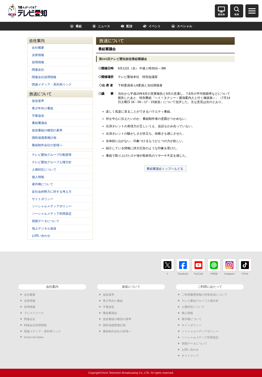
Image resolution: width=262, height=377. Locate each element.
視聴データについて (45, 221)
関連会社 (38, 69)
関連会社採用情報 (44, 77)
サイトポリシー (42, 199)
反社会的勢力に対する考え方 (52, 191)
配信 (126, 26)
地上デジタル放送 (44, 228)
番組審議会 (39, 123)
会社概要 (38, 47)
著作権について (42, 184)
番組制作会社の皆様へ (47, 145)
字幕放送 (38, 115)
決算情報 (38, 55)
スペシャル (181, 26)
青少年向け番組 (42, 108)
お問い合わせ (41, 235)
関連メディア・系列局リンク (52, 84)
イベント (152, 26)
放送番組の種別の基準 (47, 130)
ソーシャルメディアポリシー (52, 206)
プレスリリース (34, 313)
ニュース (101, 26)
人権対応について (44, 169)
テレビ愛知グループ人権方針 (52, 162)
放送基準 (38, 101)
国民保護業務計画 (44, 137)
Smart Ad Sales (34, 337)
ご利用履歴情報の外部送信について (204, 294)
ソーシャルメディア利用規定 (52, 213)
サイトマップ (190, 355)
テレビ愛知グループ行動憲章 (52, 154)
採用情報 (38, 62)
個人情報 (38, 177)
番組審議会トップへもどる (165, 168)
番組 (76, 26)
